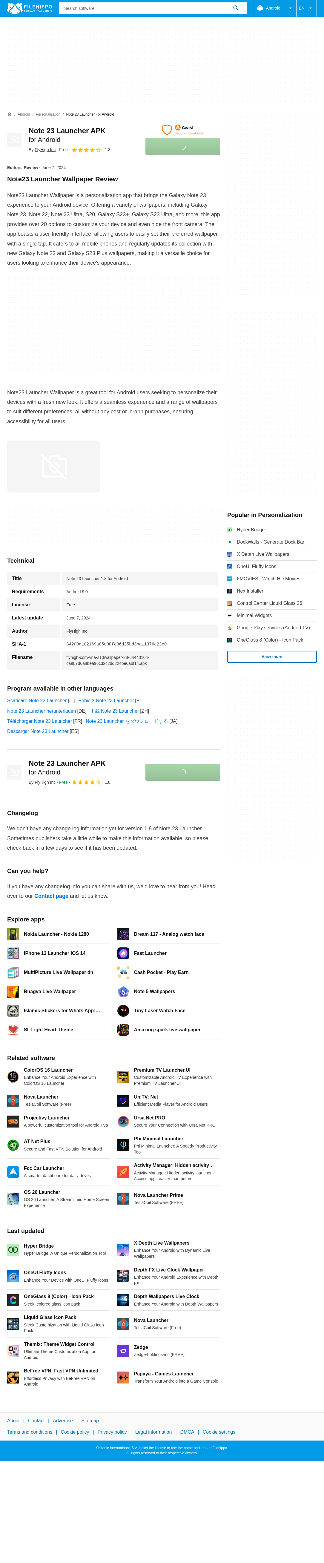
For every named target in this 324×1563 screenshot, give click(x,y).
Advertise (63, 1420)
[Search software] (236, 8)
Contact (36, 1420)
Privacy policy (112, 1432)
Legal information (153, 1432)
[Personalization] (48, 114)
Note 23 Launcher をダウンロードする (127, 721)
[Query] (153, 8)
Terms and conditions (29, 1432)
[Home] (9, 114)
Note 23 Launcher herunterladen (41, 711)
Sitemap (90, 1420)
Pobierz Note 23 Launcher (106, 700)
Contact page (51, 896)
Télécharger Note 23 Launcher (39, 721)
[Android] (24, 114)
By (42, 149)
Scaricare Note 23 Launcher (37, 700)
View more (272, 656)
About (13, 1420)
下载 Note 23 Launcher (114, 711)
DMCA (187, 1432)
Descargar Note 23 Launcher (37, 731)
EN (306, 8)
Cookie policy (75, 1432)
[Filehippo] (29, 8)
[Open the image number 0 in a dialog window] (53, 467)
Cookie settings (219, 1432)
